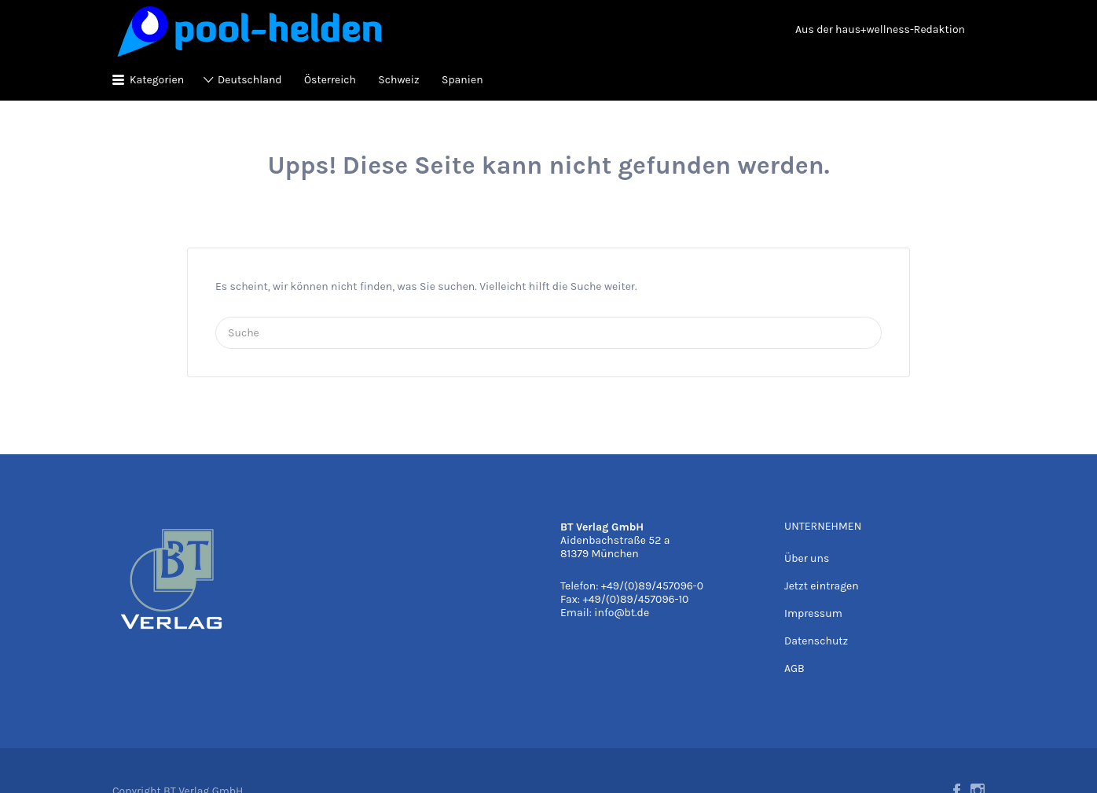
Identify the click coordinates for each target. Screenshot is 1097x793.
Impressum (813, 613)
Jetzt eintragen (821, 586)
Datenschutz (816, 641)
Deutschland (250, 79)
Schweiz (398, 79)
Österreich (330, 79)
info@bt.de (621, 612)
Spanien (462, 79)
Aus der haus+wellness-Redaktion (880, 29)
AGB (794, 668)
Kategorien (157, 79)
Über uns (806, 558)
